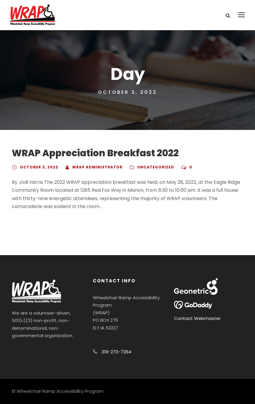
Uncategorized (155, 167)
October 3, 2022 (39, 167)
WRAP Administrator (97, 167)
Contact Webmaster (197, 318)
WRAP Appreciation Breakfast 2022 (95, 153)
